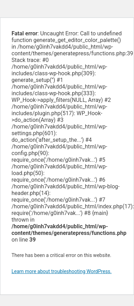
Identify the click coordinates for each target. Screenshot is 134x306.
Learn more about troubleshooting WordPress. (62, 271)
